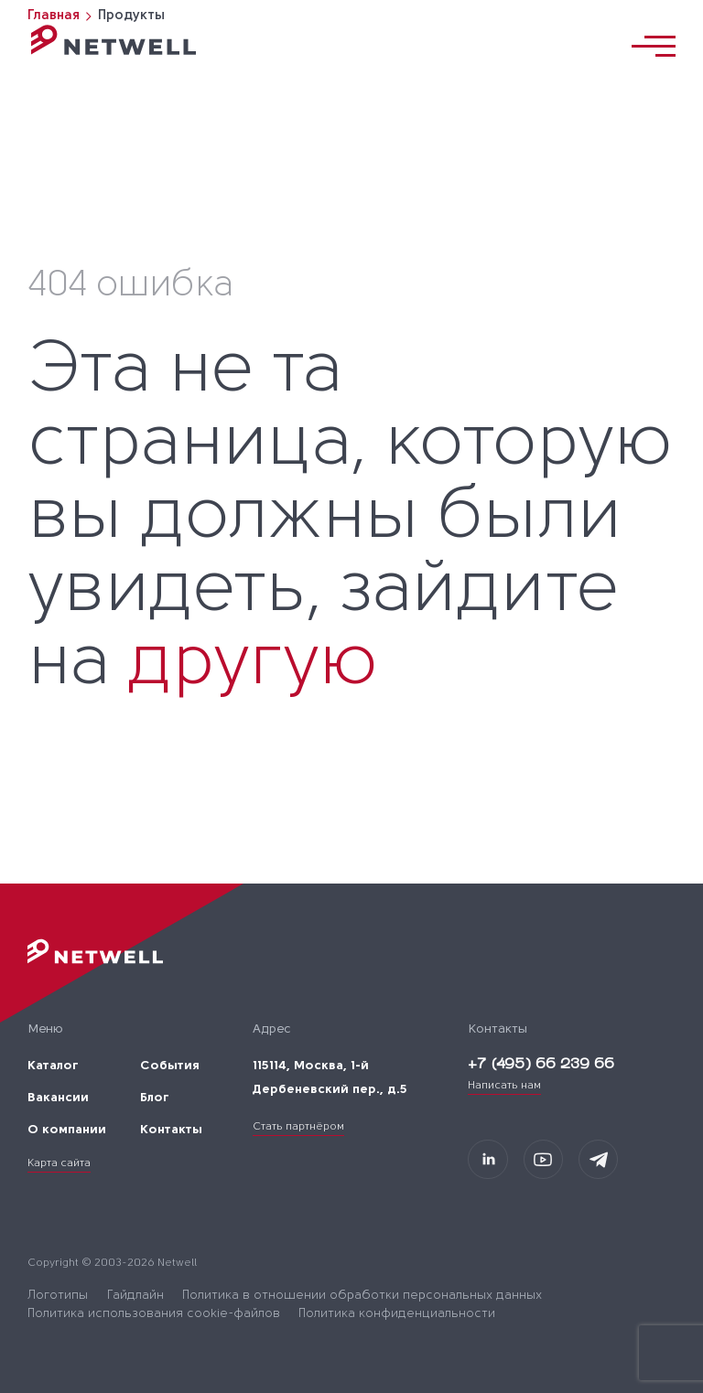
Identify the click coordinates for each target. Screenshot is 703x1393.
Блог (154, 1098)
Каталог (53, 1066)
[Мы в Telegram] (598, 1159)
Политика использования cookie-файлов (153, 1314)
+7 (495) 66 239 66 (541, 1064)
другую (252, 665)
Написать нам (504, 1085)
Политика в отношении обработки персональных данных (362, 1295)
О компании (66, 1130)
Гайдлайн (135, 1295)
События (170, 1066)
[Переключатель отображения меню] (654, 46)
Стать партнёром (298, 1126)
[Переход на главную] (113, 40)
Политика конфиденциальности (396, 1314)
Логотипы (57, 1295)
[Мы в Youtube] (543, 1159)
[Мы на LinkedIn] (487, 1159)
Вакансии (58, 1098)
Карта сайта (59, 1163)
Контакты (171, 1130)
